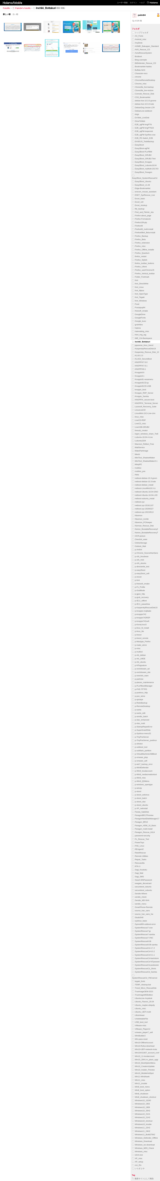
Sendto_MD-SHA (140, 900)
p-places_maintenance (143, 682)
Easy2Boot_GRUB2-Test (144, 159)
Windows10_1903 (141, 1104)
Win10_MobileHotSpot (143, 1073)
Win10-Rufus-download (143, 1046)
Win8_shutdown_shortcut (144, 1097)
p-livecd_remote (140, 638)
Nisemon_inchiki (140, 519)
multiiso (136, 468)
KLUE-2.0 (137, 355)
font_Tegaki (138, 297)
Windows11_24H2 (141, 1131)
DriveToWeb (138, 121)
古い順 (15, 14)
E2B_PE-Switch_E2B (142, 138)
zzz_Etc (137, 1165)
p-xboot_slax (139, 802)
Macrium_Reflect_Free (143, 444)
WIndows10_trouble (141, 1124)
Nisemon (137, 515)
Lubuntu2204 (139, 441)
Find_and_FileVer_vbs (143, 212)
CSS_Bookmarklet (141, 97)
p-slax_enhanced (140, 720)
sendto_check (139, 897)
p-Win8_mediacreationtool (144, 774)
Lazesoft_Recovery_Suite (144, 406)
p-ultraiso (137, 744)
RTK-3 (136, 866)
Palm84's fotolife (21, 8)
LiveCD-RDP (139, 420)
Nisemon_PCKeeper (142, 522)
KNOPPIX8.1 (139, 369)
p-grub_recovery (140, 597)
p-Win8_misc (139, 778)
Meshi (136, 454)
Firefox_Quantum (140, 253)
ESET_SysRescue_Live (143, 195)
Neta (135, 475)
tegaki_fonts (138, 981)
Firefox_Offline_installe (143, 250)
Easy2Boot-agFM (140, 148)
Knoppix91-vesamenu (142, 379)
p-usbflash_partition (141, 750)
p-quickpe (137, 699)
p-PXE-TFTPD (139, 689)
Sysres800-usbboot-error (144, 924)
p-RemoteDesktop (141, 706)
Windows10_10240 (141, 1100)
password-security (141, 836)
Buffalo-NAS (138, 70)
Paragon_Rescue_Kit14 (143, 832)
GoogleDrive (138, 314)
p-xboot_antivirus (140, 795)
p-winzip (137, 788)
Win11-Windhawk (141, 1076)
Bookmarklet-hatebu (142, 66)
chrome (136, 77)
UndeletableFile (140, 1019)
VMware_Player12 (141, 1029)
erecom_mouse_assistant (144, 192)
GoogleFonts (139, 318)
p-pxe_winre (138, 696)
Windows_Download (142, 1141)
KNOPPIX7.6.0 (139, 362)
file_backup (138, 209)
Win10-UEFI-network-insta (144, 1049)
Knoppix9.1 (138, 376)
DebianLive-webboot (142, 111)
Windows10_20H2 (141, 1111)
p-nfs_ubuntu (139, 662)
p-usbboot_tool (139, 747)
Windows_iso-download (143, 1145)
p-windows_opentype (142, 784)
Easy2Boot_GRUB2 (141, 155)
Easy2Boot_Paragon (142, 172)
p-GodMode (138, 590)
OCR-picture (138, 536)
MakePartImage (140, 451)
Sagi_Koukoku (139, 870)
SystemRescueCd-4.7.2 (143, 948)
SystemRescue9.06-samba (145, 945)
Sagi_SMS (138, 877)
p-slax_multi (138, 723)
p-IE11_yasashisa (141, 604)
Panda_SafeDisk (140, 812)
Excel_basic (138, 198)
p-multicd (137, 652)
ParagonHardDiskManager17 (145, 819)
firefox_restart (139, 256)
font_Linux (138, 287)
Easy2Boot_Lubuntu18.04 (144, 165)
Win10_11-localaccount (143, 1056)
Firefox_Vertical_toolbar (143, 273)
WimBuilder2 (139, 1036)
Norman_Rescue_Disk (143, 526)
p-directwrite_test (140, 566)
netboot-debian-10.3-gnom (144, 478)
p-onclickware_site (141, 672)
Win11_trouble (139, 1083)
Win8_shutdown (140, 1094)
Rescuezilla (138, 863)
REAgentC (138, 849)
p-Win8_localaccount (142, 771)
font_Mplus (138, 290)
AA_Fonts (137, 36)
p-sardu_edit (138, 713)
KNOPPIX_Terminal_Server (145, 403)
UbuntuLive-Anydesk (142, 998)
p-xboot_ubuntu (140, 805)
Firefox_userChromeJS (143, 270)
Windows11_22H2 (141, 1128)
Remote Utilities (140, 856)
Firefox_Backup (140, 236)
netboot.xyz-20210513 (143, 512)
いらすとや (138, 1168)
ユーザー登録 (122, 3)
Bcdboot (137, 56)
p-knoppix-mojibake (141, 611)
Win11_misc (138, 1080)
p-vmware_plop (140, 757)
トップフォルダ (140, 32)
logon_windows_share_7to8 (145, 434)
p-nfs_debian (139, 655)
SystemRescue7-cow (142, 928)
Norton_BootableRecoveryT (145, 533)
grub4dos (137, 325)
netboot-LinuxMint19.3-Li (144, 488)
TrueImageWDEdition (142, 995)
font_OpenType (140, 294)
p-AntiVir (137, 549)
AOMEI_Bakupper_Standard (145, 46)
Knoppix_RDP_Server (142, 393)
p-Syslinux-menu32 (141, 733)
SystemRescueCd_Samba (144, 972)
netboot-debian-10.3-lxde (144, 481)
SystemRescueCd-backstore (145, 958)
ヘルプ (142, 3)
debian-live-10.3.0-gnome (144, 101)
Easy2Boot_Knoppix (142, 162)
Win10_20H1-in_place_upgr (145, 1059)
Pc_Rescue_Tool (140, 839)
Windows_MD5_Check (143, 1148)
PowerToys (138, 842)
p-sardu (136, 710)
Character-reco (139, 73)
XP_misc (137, 1158)
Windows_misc (139, 1151)
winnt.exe (137, 1155)
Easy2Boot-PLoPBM (142, 152)
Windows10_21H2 (141, 1117)
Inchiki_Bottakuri (141, 342)
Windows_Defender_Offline (145, 1138)
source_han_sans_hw (142, 914)
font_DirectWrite (140, 284)
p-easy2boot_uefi (140, 573)
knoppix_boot (139, 389)
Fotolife (6, 8)
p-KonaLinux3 (139, 624)
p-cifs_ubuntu (139, 563)
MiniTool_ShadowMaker (143, 458)
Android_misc (139, 39)
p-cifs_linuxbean (140, 556)
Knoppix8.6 (138, 372)
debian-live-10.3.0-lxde (143, 104)
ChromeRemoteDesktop (143, 80)
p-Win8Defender (140, 767)
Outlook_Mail (139, 546)
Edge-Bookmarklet (141, 188)
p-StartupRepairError (142, 727)
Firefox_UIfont (139, 267)
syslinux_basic (139, 921)
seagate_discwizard (141, 883)
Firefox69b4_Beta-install (143, 232)
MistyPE (137, 464)
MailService (138, 447)
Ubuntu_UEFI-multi (141, 1012)
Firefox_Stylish (139, 260)
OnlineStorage (139, 543)
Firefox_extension (141, 243)
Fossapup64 (138, 307)
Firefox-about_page (141, 215)
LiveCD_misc (139, 423)
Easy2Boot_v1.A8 (141, 185)
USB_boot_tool (140, 1022)
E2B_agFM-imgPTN (142, 124)
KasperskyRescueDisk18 (144, 349)
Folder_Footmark (140, 277)
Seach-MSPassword (142, 880)
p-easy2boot (138, 570)
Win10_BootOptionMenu (143, 1063)
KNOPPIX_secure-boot (143, 400)
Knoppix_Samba (140, 396)
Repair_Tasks (139, 859)
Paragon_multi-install (142, 829)
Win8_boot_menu (141, 1087)
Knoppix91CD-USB (141, 386)
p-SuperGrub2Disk (141, 730)
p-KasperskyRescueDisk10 (145, 607)
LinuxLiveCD (139, 410)
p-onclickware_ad (141, 669)
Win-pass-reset (140, 1039)
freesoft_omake (140, 311)
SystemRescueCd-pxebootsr (145, 965)
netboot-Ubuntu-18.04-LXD (145, 495)
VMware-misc (139, 1025)
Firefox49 (137, 226)
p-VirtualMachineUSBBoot (144, 754)
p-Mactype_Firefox (141, 641)
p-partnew (137, 679)
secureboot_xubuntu (142, 890)
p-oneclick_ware (140, 676)
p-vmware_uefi (139, 761)
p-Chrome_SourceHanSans (145, 553)
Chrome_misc (139, 84)
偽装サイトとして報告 (143, 1178)
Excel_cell (137, 202)
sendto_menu (139, 904)
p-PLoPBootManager (142, 686)
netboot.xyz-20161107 (143, 505)
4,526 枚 (137, 21)
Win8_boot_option (141, 1090)
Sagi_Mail (137, 873)
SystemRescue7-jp (141, 931)
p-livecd (136, 635)
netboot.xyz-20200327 (143, 509)
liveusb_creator (140, 430)
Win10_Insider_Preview (143, 1070)
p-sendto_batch (140, 716)
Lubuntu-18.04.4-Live (142, 437)
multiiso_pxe (138, 471)
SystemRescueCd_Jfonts (144, 968)
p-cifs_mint (138, 560)
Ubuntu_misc (139, 1008)
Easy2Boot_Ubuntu (141, 181)
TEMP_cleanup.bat (141, 985)
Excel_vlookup (139, 205)
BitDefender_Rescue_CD (144, 63)
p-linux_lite (138, 631)
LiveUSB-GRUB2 (140, 427)
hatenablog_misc (140, 331)
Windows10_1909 (141, 1107)
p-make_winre (139, 645)
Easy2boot (138, 145)
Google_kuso (139, 321)
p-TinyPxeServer (140, 737)
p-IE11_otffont (139, 601)
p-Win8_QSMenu (140, 781)
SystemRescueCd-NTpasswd (145, 962)
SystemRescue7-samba (143, 934)
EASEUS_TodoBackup (143, 141)
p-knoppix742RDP (141, 618)
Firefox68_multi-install (142, 229)
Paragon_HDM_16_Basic (144, 825)
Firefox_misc (139, 246)
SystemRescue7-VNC (142, 938)
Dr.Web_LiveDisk (140, 118)
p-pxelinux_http (140, 693)
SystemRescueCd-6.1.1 (143, 955)
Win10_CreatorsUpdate (143, 1066)
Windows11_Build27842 (143, 1134)
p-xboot (136, 791)
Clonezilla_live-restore (142, 90)
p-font (136, 580)
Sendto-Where (139, 893)
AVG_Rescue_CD (141, 49)
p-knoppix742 (139, 614)
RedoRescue (139, 853)
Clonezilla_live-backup (143, 87)
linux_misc (138, 417)
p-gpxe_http (138, 594)
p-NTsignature (139, 665)
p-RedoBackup (139, 703)
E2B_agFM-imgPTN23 (143, 128)
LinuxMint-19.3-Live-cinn (143, 413)
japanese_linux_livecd (142, 345)
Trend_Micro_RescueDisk (144, 988)
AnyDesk (137, 43)
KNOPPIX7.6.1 (139, 366)
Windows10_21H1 (141, 1114)
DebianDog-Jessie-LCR (143, 107)
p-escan (137, 577)
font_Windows (139, 301)
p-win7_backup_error (142, 764)
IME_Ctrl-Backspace (142, 338)
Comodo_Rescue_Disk (143, 94)
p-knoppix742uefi (140, 621)
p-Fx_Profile (138, 587)
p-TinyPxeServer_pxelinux (144, 740)
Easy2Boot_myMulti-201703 (145, 169)
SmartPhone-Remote (142, 907)
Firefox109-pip (139, 222)
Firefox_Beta (139, 239)
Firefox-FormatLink (141, 219)
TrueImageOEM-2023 (142, 991)
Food (135, 304)
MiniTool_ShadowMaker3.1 (145, 461)
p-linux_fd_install (140, 628)
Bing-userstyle (139, 60)
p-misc (136, 648)
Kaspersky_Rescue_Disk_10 (145, 352)
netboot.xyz (138, 502)
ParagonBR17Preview (142, 815)
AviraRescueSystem (142, 53)
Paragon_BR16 (140, 822)
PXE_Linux (138, 846)
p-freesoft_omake (141, 584)
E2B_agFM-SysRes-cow (143, 135)
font (135, 280)
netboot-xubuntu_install (143, 498)
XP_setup (137, 1162)
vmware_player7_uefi (142, 1032)
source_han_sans (141, 910)
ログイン (133, 3)
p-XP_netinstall (140, 808)
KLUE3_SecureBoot (142, 359)
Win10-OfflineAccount (142, 1042)
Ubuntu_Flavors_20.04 (143, 1002)
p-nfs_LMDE (138, 659)
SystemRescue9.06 (141, 941)
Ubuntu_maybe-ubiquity (143, 1005)
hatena (136, 328)
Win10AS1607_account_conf (145, 1053)
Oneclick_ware (139, 539)
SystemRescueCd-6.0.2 (143, 951)
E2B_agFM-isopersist (142, 131)
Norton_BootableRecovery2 (145, 529)
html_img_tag (139, 335)
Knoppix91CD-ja (140, 383)
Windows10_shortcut (142, 1121)
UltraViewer (138, 1015)
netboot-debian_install (142, 485)
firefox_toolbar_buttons (143, 263)
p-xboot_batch (139, 798)
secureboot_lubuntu (141, 887)
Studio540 (137, 917)
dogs (135, 114)
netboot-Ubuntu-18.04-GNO (145, 492)
